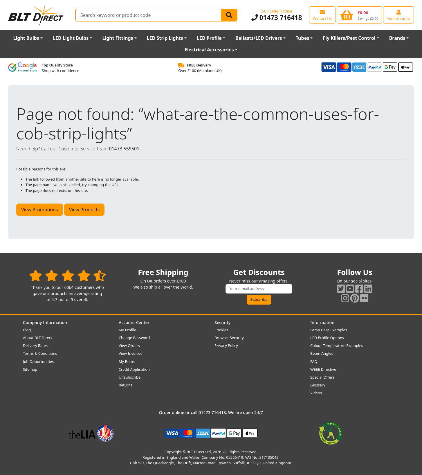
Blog (27, 329)
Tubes (302, 38)
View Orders (129, 345)
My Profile (127, 329)
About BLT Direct (37, 337)
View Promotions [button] (39, 209)
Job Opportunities (38, 361)
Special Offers (322, 377)
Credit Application (134, 369)
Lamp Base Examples (328, 329)
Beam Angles (321, 353)
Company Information (45, 322)
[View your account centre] (398, 14)
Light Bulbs (26, 38)
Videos (316, 392)
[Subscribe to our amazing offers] (259, 289)
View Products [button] (84, 209)
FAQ (313, 361)
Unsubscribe (129, 377)
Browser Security (229, 337)
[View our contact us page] (322, 14)
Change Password (134, 337)
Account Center (134, 322)
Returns (125, 385)
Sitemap (30, 369)
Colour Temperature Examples (336, 345)
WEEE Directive (323, 369)
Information (322, 322)
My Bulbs (127, 361)
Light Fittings (117, 38)
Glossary (317, 385)
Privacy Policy (226, 345)
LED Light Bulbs (71, 38)
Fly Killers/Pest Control (349, 38)
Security (222, 322)
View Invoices (130, 353)
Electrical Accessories (209, 49)
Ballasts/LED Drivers (258, 38)
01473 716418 (276, 17)
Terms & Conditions (40, 353)
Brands (397, 38)
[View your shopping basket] (359, 14)
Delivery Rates (35, 345)
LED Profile (209, 38)
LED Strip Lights (165, 38)
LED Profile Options (327, 337)
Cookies (221, 329)
